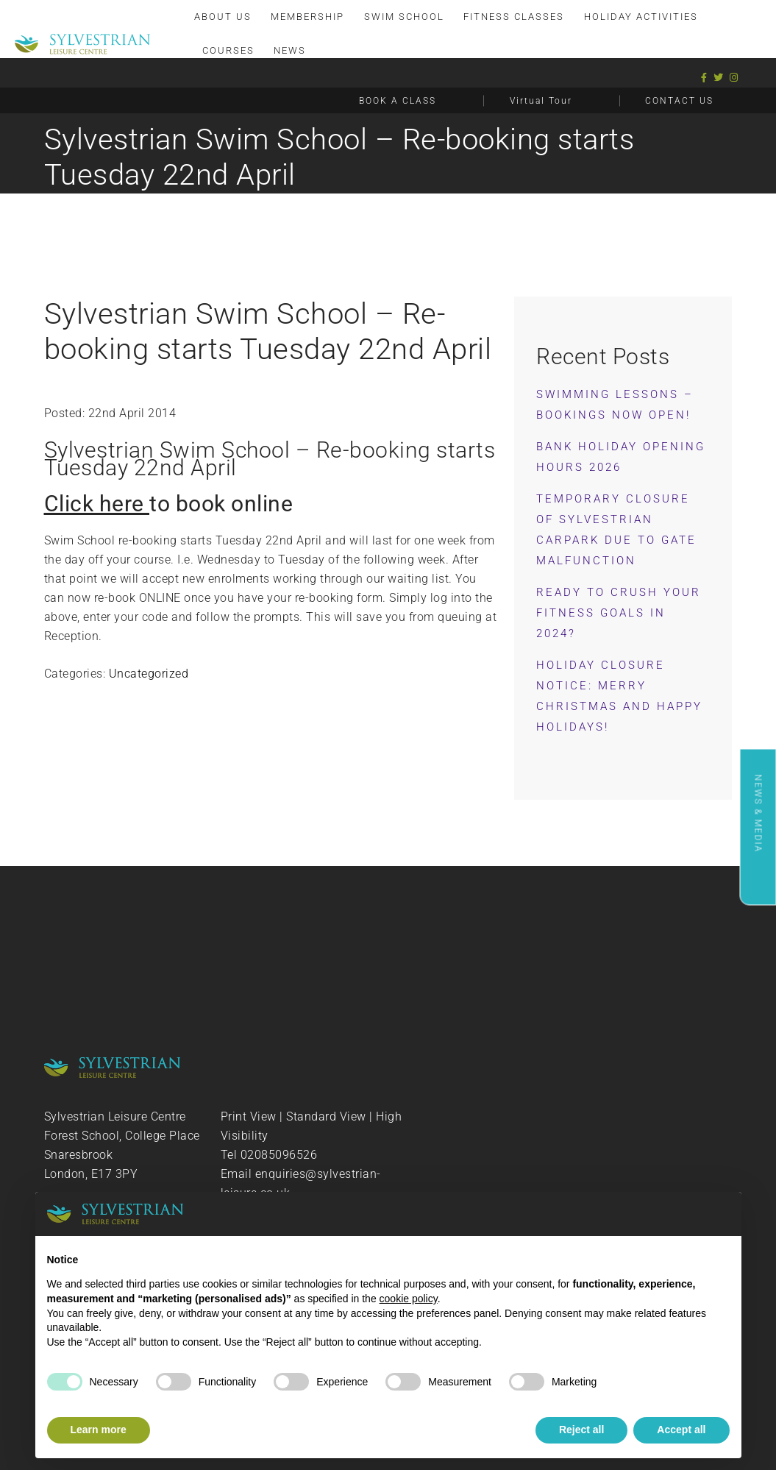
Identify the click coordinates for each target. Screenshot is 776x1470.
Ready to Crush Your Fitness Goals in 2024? (618, 613)
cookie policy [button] (409, 1298)
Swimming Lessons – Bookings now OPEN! (615, 405)
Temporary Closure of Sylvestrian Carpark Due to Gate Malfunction (616, 529)
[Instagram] (734, 77)
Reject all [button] (581, 1429)
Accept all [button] (681, 1429)
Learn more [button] (99, 1429)
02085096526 (279, 1155)
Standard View (326, 1116)
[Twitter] (718, 77)
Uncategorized (149, 674)
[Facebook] (704, 77)
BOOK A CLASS (397, 101)
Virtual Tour (541, 101)
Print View (249, 1116)
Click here (97, 503)
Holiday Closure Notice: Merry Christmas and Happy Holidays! (619, 696)
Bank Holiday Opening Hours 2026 (620, 457)
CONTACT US (679, 101)
